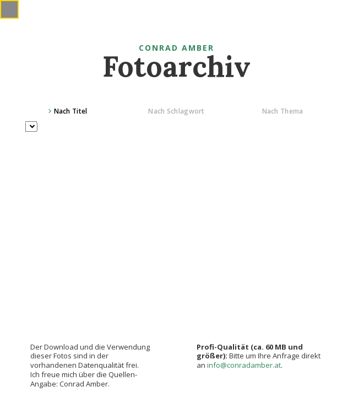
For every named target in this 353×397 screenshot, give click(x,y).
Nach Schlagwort (176, 111)
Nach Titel (71, 111)
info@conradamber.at (244, 365)
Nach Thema (282, 111)
